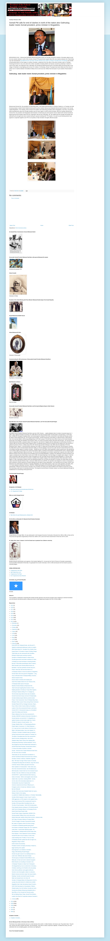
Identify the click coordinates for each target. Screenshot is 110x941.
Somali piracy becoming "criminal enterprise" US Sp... (24, 742)
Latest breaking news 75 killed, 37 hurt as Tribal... (23, 837)
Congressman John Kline (16, 570)
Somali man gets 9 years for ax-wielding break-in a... (24, 853)
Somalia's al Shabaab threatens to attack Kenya (23, 657)
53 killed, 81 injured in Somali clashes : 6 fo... (22, 722)
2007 (12, 907)
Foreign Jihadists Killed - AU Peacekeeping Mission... (24, 724)
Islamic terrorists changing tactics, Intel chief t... (23, 738)
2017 (12, 609)
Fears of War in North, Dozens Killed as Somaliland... (24, 706)
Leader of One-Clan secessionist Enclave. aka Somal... (24, 708)
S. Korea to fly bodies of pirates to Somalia (21, 748)
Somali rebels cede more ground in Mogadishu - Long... (24, 673)
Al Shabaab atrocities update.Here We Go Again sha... (24, 839)
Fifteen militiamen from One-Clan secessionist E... (23, 714)
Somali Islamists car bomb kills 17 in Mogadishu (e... (24, 718)
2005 (12, 909)
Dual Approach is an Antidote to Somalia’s (21, 849)
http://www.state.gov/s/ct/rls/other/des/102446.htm (22, 489)
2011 (12, 621)
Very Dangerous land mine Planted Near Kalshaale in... (24, 744)
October (14, 627)
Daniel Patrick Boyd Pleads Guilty (19, 811)
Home (41, 225)
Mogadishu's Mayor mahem (18, 841)
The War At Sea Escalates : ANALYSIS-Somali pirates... (24, 805)
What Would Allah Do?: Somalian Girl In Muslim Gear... (24, 649)
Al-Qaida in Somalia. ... (16, 917)
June (13, 635)
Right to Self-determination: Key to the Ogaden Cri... (24, 730)
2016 (12, 611)
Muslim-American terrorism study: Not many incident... (24, 874)
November (14, 625)
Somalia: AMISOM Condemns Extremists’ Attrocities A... (24, 716)
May (13, 637)
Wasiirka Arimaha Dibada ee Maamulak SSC (22, 685)
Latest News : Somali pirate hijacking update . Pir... (23, 829)
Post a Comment (15, 198)
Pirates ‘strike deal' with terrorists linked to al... (22, 669)
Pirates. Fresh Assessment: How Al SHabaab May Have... (25, 700)
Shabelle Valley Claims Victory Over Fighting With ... (24, 740)
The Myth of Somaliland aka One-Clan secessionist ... (24, 736)
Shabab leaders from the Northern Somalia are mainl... (24, 888)
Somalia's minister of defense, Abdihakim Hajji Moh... (24, 758)
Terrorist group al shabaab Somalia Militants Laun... (23, 857)
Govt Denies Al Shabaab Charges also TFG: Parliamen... (25, 827)
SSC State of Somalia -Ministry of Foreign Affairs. (23, 819)
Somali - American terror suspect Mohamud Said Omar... (25, 750)
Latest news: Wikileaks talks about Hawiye (21, 855)
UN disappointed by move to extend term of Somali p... (24, 866)
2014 (12, 615)
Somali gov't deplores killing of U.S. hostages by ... (23, 691)
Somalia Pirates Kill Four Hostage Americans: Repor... (24, 704)
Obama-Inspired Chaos (17, 677)
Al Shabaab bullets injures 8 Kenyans (20, 683)
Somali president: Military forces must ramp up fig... (23, 815)
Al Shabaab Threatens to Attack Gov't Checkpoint (23, 864)
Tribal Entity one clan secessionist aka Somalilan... (23, 653)
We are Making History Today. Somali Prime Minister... (24, 894)
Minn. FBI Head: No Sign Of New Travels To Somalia (24, 760)
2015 (12, 613)
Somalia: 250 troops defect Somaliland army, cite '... (24, 803)
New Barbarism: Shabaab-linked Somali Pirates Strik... (24, 831)
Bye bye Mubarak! (16, 789)
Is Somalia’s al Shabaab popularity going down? (23, 825)
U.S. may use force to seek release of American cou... (24, 728)
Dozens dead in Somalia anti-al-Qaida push (22, 679)
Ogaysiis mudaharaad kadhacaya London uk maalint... (24, 647)
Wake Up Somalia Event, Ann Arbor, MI (21, 878)
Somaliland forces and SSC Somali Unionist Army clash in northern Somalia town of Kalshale (43, 60)
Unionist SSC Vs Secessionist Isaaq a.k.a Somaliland (24, 710)
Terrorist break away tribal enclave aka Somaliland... (24, 694)
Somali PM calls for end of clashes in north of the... (23, 835)
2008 (12, 905)
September (14, 629)
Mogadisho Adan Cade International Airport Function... (24, 884)
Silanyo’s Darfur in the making (19, 793)
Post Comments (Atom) (21, 228)
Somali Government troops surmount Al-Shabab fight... (24, 696)
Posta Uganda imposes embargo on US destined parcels (25, 807)
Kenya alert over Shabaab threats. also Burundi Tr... (24, 645)
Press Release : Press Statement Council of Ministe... (24, 833)
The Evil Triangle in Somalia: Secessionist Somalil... (24, 821)
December (14, 623)
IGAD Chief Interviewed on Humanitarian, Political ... (24, 886)
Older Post (71, 225)
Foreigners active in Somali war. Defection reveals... (24, 787)
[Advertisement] (42, 212)
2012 (12, 619)
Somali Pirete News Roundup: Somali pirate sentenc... (24, 746)
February (14, 643)
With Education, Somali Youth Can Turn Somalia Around (25, 770)
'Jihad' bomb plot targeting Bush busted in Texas (23, 687)
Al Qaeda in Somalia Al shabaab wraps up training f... (24, 732)
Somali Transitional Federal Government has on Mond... (24, 756)
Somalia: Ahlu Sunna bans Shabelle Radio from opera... (24, 791)
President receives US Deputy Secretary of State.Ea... (24, 845)
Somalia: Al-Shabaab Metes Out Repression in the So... (24, 880)
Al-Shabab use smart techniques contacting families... (24, 661)
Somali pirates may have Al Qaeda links (21, 783)
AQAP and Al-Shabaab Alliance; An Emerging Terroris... (24, 809)
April (13, 639)
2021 (12, 605)
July (13, 633)
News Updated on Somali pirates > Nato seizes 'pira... (24, 766)
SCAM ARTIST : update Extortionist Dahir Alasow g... (24, 774)
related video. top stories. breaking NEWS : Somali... (24, 779)
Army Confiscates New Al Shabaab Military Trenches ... (24, 675)
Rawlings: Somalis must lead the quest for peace (23, 876)
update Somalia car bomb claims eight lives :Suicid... (24, 720)
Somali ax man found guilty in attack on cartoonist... (23, 872)
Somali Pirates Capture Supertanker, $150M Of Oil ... (24, 813)
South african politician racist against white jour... (23, 870)
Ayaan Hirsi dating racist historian (19, 712)
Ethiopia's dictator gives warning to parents (22, 655)
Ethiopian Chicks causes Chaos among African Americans (25, 702)
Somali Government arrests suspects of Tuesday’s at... (24, 734)
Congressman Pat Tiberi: (16, 574)
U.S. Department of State (16, 491)
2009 (12, 903)
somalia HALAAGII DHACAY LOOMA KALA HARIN (23, 882)
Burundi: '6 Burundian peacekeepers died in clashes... (24, 663)
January (14, 898)
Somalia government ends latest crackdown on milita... (24, 659)
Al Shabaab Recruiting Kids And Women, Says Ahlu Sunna (25, 762)
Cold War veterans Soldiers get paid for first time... (23, 764)
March (13, 641)
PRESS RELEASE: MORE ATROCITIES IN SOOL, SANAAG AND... (27, 817)
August (14, 631)
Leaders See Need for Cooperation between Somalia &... (25, 896)
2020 (12, 607)
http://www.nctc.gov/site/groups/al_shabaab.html (22, 515)
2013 (12, 617)
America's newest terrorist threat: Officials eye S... (23, 785)
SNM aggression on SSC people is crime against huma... (25, 799)
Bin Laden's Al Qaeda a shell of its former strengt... (23, 823)
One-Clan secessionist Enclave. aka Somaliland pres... (24, 768)
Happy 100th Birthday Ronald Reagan (20, 851)
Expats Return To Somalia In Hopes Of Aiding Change (24, 651)
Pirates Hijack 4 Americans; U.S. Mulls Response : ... (24, 726)
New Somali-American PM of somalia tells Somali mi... (24, 801)
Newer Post (12, 225)
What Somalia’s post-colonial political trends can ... (23, 665)
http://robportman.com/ (16, 572)
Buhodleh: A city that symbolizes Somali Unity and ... (24, 667)
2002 (12, 911)
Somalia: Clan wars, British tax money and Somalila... (24, 772)
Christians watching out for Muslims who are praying (24, 868)
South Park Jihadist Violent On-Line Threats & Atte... (24, 681)
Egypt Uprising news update (18, 847)
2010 (12, 901)
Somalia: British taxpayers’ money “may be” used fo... (24, 797)
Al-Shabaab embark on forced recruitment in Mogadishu (25, 671)
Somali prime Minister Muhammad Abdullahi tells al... (24, 890)
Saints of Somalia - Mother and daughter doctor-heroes (24, 777)
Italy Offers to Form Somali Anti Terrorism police (23, 892)
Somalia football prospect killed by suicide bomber (23, 698)
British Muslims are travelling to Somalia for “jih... (23, 862)
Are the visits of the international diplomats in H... (23, 781)
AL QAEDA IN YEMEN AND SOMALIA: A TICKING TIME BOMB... (27, 795)
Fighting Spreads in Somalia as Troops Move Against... (24, 689)
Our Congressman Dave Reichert (18, 575)
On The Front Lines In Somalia (19, 752)
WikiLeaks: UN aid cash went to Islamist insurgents (23, 860)
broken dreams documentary (18, 843)
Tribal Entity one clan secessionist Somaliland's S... (23, 754)
